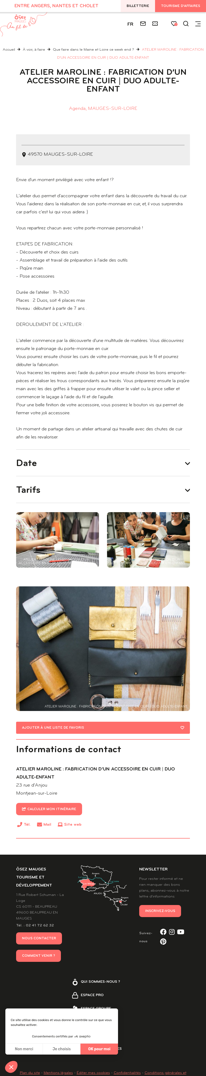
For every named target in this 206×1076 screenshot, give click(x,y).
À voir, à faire (34, 50)
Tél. (27, 835)
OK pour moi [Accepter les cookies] (99, 1049)
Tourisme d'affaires (180, 6)
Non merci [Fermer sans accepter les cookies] (24, 1049)
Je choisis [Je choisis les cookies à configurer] (62, 1049)
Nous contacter (39, 948)
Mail (47, 834)
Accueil (9, 50)
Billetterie (138, 6)
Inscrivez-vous (160, 921)
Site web (73, 834)
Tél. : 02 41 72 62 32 (35, 935)
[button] (11, 1066)
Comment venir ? (38, 965)
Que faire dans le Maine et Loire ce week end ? (94, 50)
